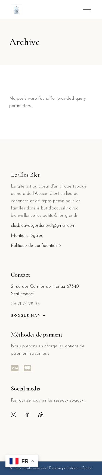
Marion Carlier (81, 468)
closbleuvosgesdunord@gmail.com (43, 225)
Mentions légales (27, 235)
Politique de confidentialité (36, 245)
